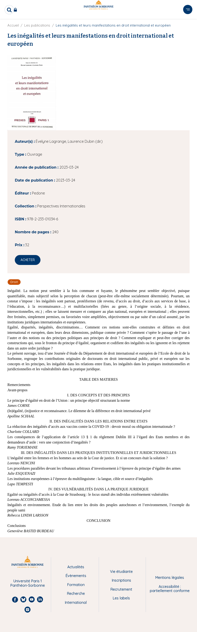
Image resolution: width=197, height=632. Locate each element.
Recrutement (121, 589)
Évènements (75, 576)
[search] (9, 9)
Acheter (28, 260)
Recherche (76, 593)
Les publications (37, 25)
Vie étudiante (121, 571)
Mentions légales (169, 577)
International (76, 602)
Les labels (121, 598)
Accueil (13, 25)
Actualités (75, 567)
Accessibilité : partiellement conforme (170, 588)
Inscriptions (121, 580)
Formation (76, 585)
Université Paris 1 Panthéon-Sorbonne (27, 583)
